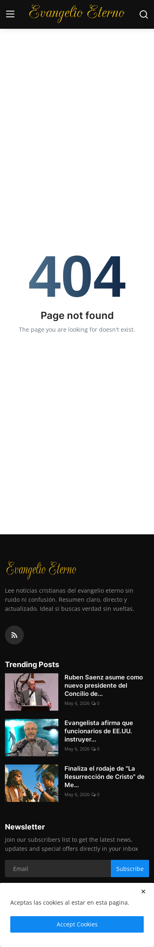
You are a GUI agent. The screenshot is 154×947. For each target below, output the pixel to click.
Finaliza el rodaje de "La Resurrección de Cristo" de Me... (104, 777)
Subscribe (130, 869)
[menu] (10, 14)
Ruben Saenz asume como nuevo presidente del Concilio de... (103, 685)
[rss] (14, 635)
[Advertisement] (77, 81)
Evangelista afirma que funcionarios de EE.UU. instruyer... (98, 731)
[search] (143, 14)
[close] (143, 891)
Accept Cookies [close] (77, 924)
